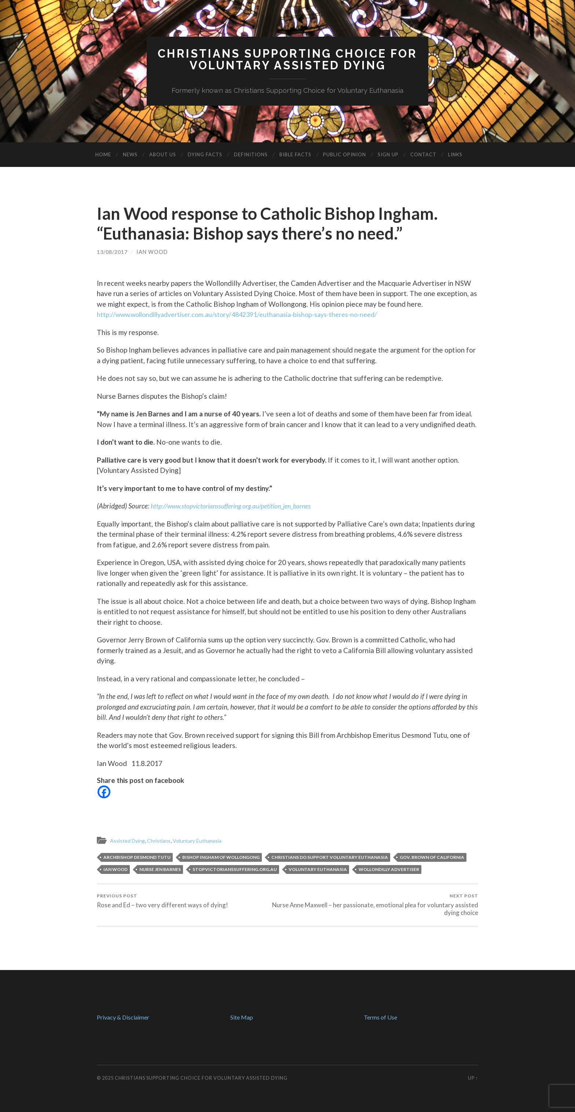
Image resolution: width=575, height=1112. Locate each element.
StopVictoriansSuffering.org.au (235, 869)
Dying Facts (205, 154)
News (130, 154)
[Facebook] (104, 791)
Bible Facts (295, 154)
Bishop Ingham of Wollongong (221, 857)
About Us (162, 154)
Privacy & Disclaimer (123, 1017)
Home (103, 154)
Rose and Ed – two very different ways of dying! (162, 901)
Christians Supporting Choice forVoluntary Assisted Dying (287, 59)
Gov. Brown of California (432, 857)
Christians (161, 840)
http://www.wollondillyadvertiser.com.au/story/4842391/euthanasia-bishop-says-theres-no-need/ (249, 314)
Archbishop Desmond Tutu (137, 857)
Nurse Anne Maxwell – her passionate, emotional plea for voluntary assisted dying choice (384, 904)
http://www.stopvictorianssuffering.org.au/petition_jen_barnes (240, 505)
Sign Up (388, 154)
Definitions (251, 154)
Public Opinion (344, 154)
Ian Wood (152, 252)
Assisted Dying (128, 840)
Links (455, 154)
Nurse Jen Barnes (160, 869)
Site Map (241, 1017)
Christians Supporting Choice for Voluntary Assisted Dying (201, 1078)
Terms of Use (380, 1017)
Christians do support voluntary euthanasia (329, 857)
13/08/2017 (112, 252)
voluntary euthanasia (318, 869)
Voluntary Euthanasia (202, 840)
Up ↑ (473, 1078)
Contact (423, 154)
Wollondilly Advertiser (389, 869)
